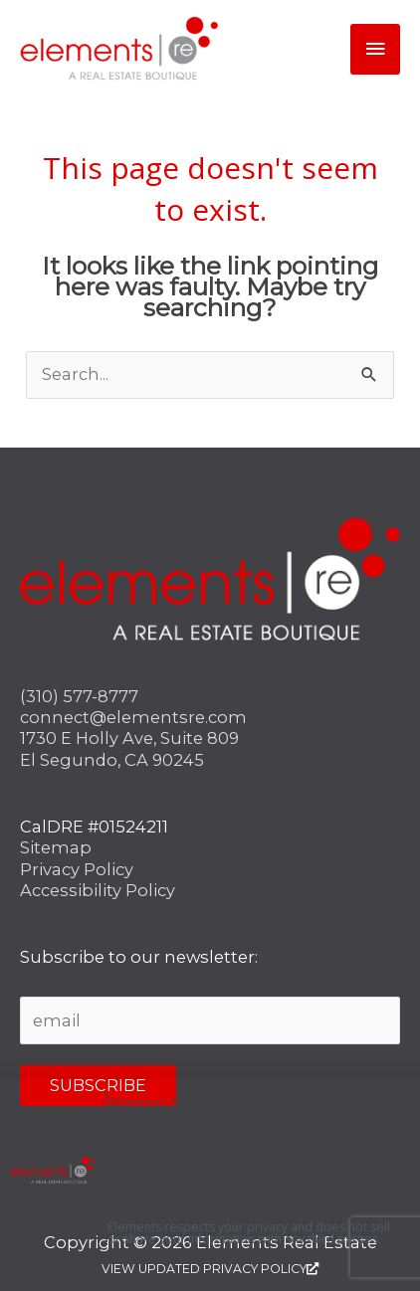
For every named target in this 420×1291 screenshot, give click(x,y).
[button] (392, 1101)
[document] (210, 645)
